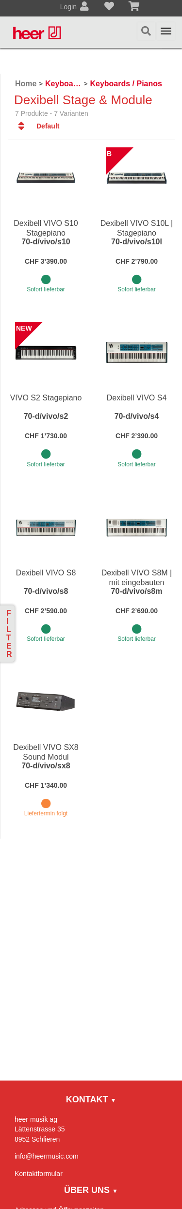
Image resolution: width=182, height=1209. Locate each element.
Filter (9, 633)
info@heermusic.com (47, 1156)
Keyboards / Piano (63, 84)
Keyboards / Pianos (126, 84)
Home (25, 84)
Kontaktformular (39, 1173)
